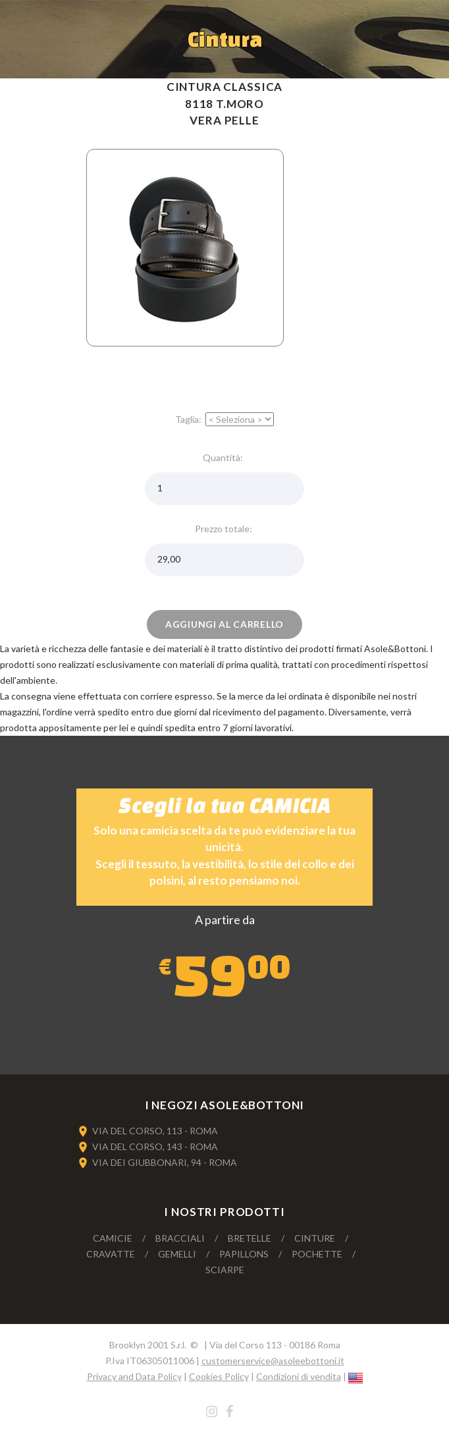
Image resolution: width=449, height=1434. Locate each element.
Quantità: (225, 457)
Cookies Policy (219, 1376)
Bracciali (180, 1238)
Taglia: (189, 419)
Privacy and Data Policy (134, 1376)
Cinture (314, 1238)
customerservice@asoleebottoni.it (272, 1360)
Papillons (244, 1253)
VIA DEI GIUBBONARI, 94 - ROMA (164, 1162)
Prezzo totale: (224, 528)
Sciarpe (224, 1269)
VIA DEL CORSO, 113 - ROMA (155, 1130)
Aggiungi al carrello (224, 624)
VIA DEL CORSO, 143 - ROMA (155, 1146)
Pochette (317, 1253)
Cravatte (110, 1253)
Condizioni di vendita (298, 1376)
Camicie (112, 1238)
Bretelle (249, 1238)
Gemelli (177, 1253)
